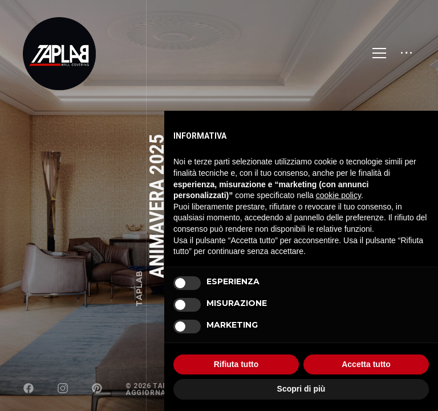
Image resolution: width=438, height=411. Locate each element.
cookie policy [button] (338, 195)
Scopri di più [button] (301, 388)
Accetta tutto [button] (366, 364)
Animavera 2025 (157, 206)
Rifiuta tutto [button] (236, 364)
